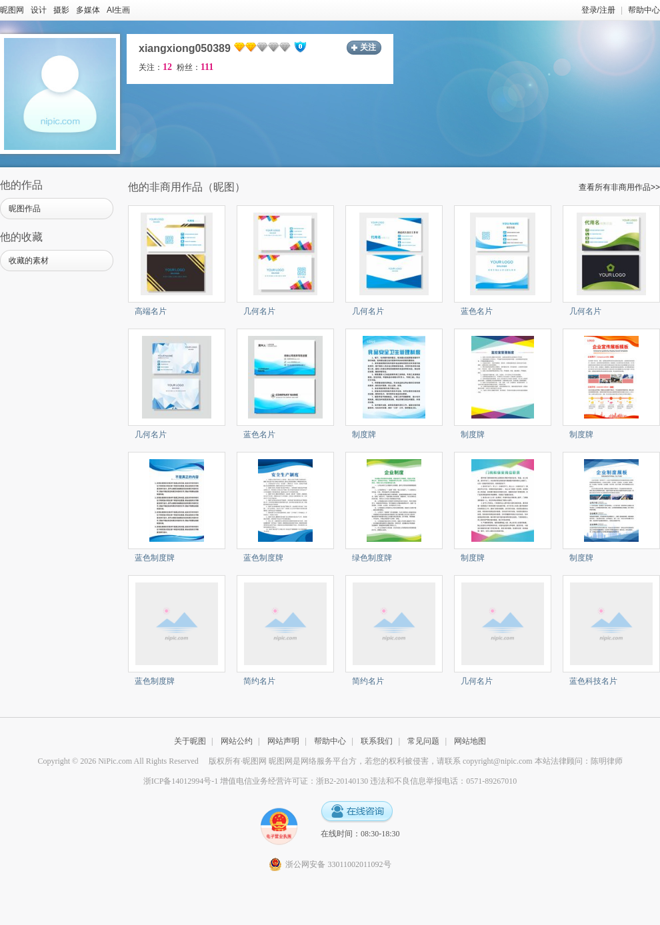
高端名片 (151, 311)
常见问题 (423, 741)
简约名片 (259, 681)
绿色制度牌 (372, 557)
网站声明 (283, 741)
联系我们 (377, 741)
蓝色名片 (477, 311)
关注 (368, 47)
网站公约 (237, 741)
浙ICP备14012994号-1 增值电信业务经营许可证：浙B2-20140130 (256, 781)
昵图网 (12, 10)
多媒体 (88, 10)
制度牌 (364, 434)
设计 (39, 10)
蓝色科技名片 (593, 681)
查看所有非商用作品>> (619, 187)
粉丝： (195, 67)
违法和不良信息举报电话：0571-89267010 (443, 781)
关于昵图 (190, 741)
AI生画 (118, 10)
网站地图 (470, 741)
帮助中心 (644, 10)
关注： (155, 67)
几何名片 (259, 311)
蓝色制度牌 (155, 557)
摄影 (61, 10)
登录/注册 (598, 10)
